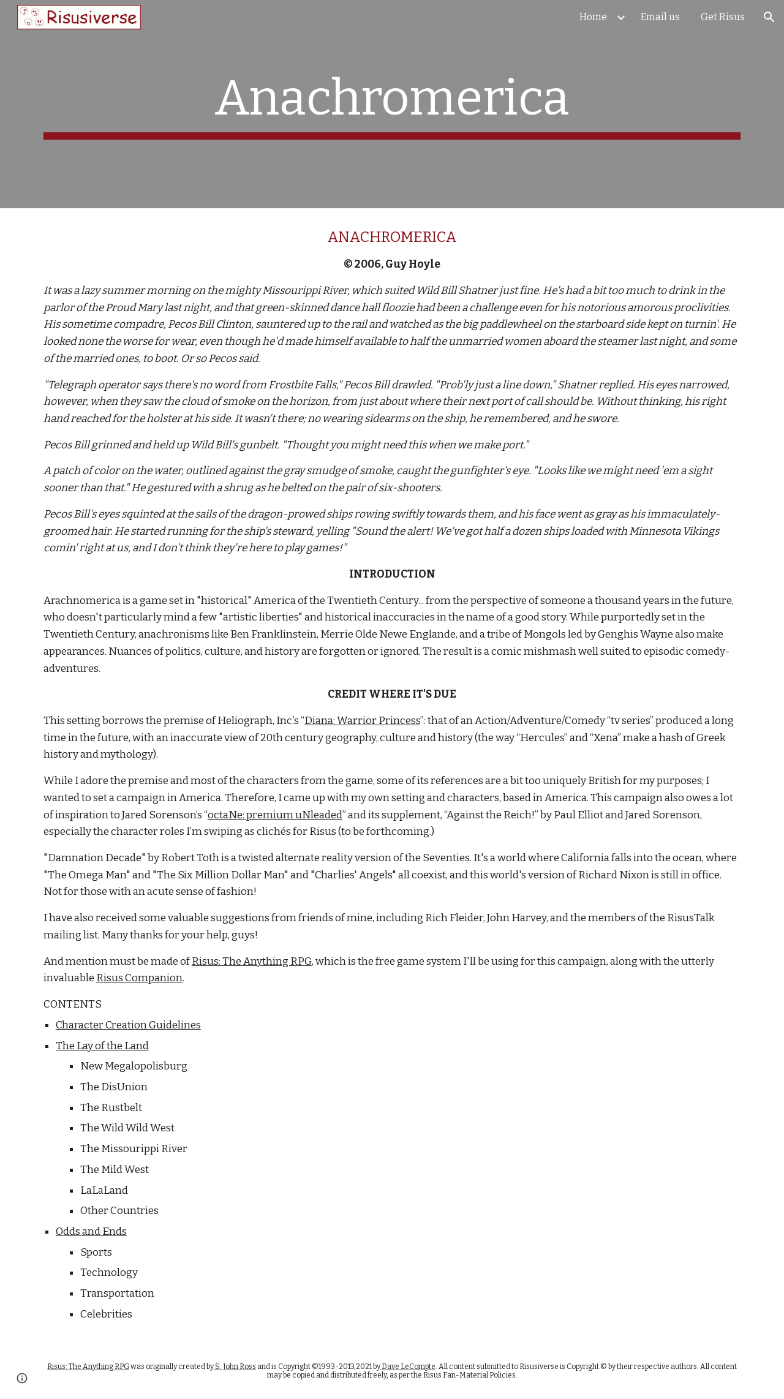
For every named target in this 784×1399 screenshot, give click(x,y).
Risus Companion (139, 977)
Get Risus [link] (723, 17)
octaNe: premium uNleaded (275, 815)
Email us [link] (660, 17)
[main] (392, 104)
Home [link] (593, 17)
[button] (769, 17)
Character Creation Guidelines (128, 1025)
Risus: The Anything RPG (252, 961)
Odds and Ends (91, 1231)
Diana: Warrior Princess (362, 720)
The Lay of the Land (102, 1045)
